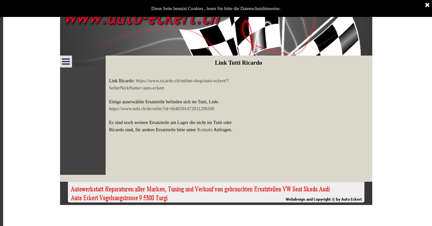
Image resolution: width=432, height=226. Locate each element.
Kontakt (204, 129)
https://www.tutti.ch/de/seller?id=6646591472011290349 (161, 108)
